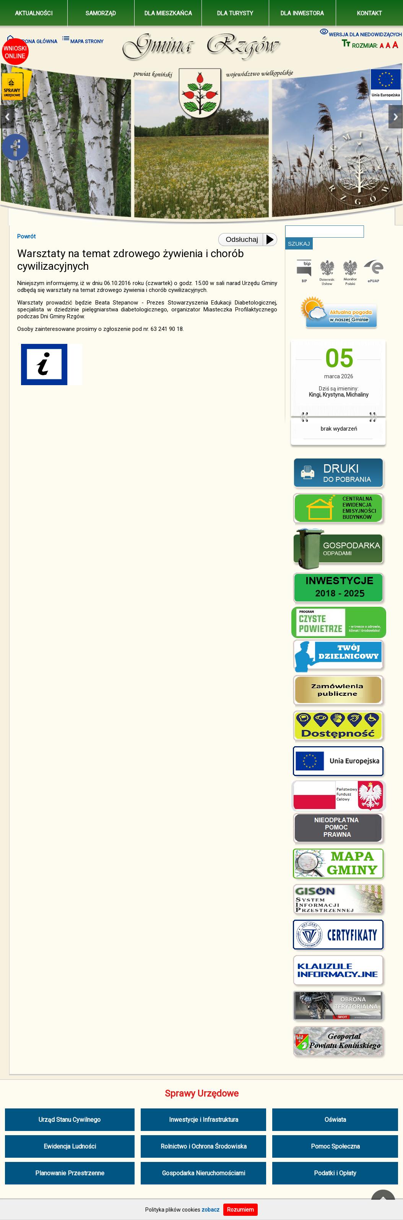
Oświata (335, 1119)
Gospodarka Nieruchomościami (203, 1173)
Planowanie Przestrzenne (69, 1173)
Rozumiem (240, 1210)
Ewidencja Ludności (70, 1146)
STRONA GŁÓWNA (31, 38)
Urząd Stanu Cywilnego (70, 1119)
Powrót (26, 236)
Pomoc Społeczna (335, 1146)
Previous (7, 116)
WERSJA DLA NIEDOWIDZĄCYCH (361, 31)
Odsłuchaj (242, 239)
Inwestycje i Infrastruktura (203, 1119)
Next (395, 116)
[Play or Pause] (272, 240)
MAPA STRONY (82, 38)
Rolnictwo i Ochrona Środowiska (204, 1146)
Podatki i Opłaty (335, 1173)
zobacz (210, 1210)
